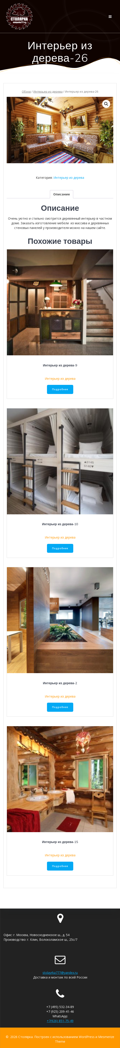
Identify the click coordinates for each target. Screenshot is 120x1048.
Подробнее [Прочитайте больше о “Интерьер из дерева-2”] (60, 707)
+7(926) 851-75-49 (60, 1021)
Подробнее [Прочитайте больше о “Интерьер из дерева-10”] (60, 548)
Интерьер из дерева (48, 91)
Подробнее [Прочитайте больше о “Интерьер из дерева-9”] (60, 389)
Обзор (26, 91)
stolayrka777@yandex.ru (60, 972)
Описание (61, 194)
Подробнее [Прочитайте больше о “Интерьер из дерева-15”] (60, 866)
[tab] (61, 194)
